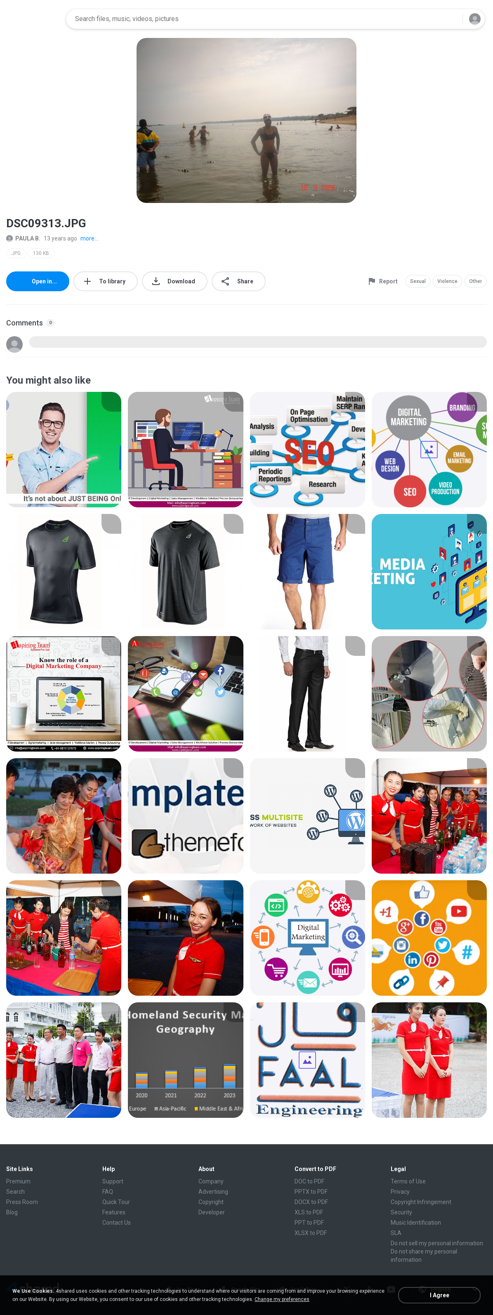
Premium (18, 1181)
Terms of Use (408, 1181)
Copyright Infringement (421, 1202)
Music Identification (416, 1222)
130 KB (41, 253)
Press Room (22, 1202)
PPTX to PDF (311, 1191)
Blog (12, 1212)
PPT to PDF (309, 1222)
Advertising (213, 1191)
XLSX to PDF (311, 1233)
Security (401, 1212)
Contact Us (116, 1222)
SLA (396, 1233)
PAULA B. (23, 238)
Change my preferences (282, 1299)
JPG (16, 253)
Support (112, 1181)
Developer (211, 1212)
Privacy (400, 1191)
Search (15, 1191)
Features (113, 1212)
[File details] (63, 449)
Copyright (211, 1202)
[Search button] (451, 19)
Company (211, 1181)
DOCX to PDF (311, 1202)
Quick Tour (116, 1202)
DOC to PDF (309, 1181)
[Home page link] (33, 19)
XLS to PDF (309, 1212)
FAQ (107, 1191)
